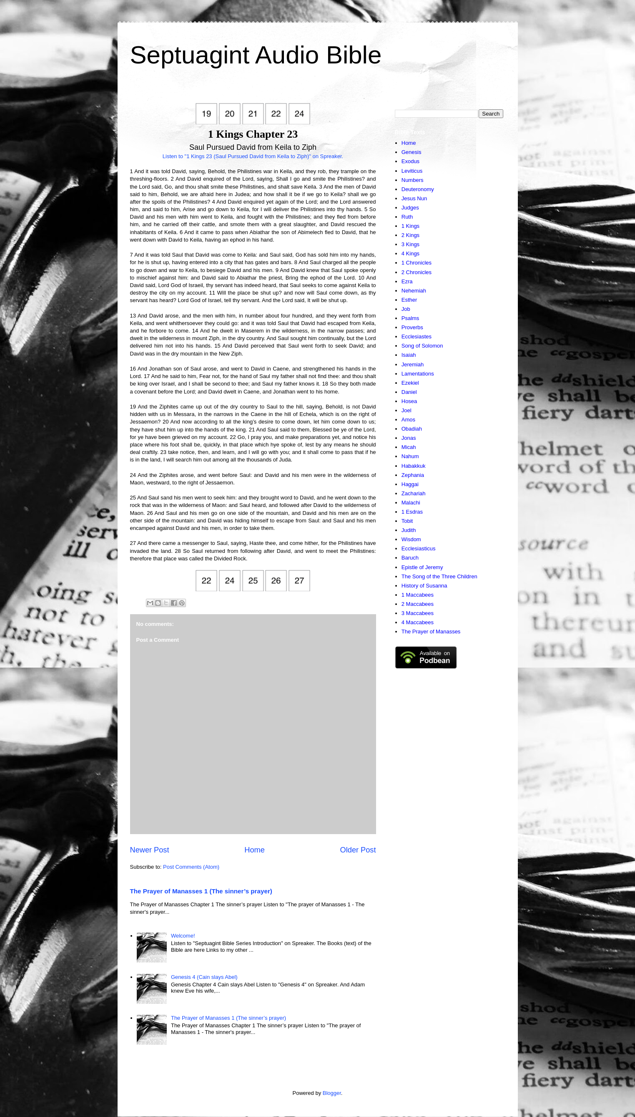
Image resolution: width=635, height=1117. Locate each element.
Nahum (410, 456)
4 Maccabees (418, 622)
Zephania (413, 475)
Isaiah (409, 355)
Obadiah (412, 429)
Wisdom (411, 539)
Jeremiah (413, 364)
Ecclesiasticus (419, 548)
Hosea (409, 401)
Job (406, 309)
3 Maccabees (418, 613)
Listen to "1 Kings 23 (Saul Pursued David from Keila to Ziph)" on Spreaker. (253, 156)
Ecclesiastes (417, 336)
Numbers (413, 180)
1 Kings (410, 226)
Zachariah (414, 493)
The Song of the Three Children (439, 576)
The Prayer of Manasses (431, 631)
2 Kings (410, 235)
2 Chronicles (417, 272)
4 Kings (410, 253)
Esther (409, 300)
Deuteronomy (418, 189)
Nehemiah (414, 290)
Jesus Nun (414, 198)
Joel (407, 410)
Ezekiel (410, 383)
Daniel (409, 392)
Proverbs (412, 327)
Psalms (410, 318)
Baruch (410, 558)
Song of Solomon (422, 346)
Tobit (407, 521)
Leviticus (412, 171)
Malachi (411, 502)
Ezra (407, 281)
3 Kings (410, 244)
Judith (409, 530)
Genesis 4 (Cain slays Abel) (204, 977)
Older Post (358, 850)
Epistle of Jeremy (422, 567)
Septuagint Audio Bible (256, 55)
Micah (409, 447)
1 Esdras (412, 512)
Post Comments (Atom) (191, 867)
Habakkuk (414, 466)
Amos (408, 419)
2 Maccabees (418, 604)
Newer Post (149, 850)
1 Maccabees (418, 595)
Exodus (410, 161)
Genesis (412, 152)
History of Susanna (424, 585)
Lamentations (418, 374)
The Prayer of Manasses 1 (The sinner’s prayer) (201, 891)
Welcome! (183, 936)
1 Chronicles (417, 263)
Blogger (332, 1093)
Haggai (410, 484)
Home (254, 850)
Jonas (409, 438)
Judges (410, 207)
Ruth (407, 217)
